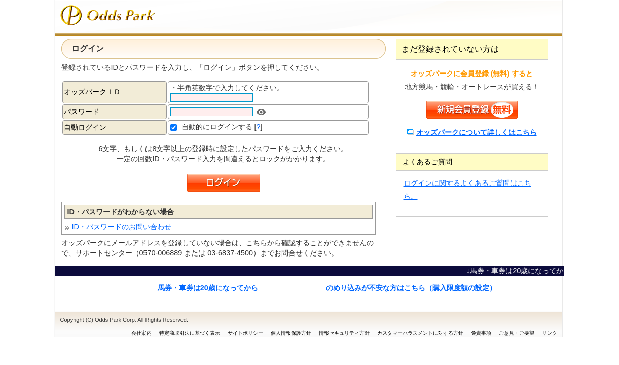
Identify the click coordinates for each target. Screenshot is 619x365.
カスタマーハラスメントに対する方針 (420, 333)
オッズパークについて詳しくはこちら (476, 132)
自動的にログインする (216, 127)
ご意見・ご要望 (516, 333)
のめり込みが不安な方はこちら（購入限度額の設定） (411, 288)
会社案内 (141, 333)
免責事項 (481, 333)
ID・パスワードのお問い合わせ (121, 227)
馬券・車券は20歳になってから (208, 288)
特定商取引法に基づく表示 (189, 333)
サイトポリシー (245, 333)
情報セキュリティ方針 (344, 333)
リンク (549, 333)
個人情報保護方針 (291, 333)
